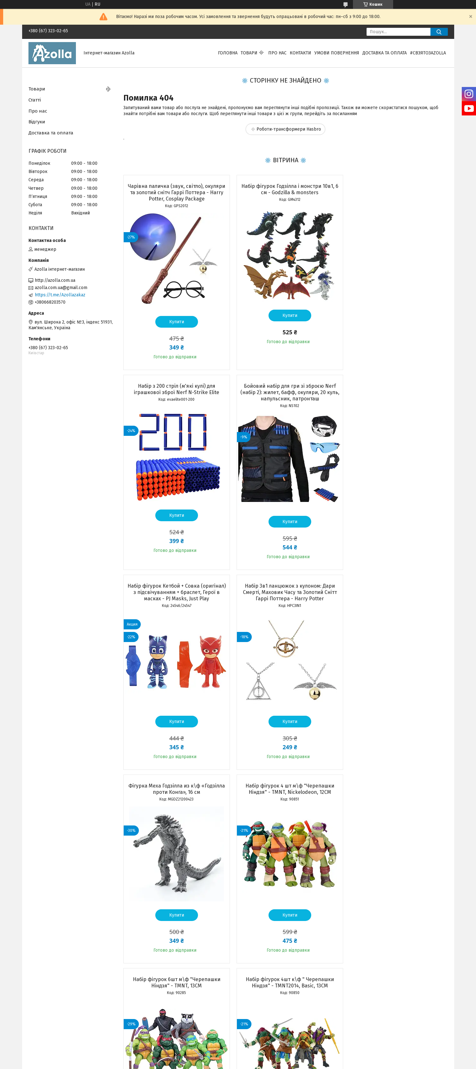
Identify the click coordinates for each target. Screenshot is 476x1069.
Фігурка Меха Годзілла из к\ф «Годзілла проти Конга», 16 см (175, 589)
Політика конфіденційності (286, 1063)
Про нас (277, 53)
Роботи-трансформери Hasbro (289, 129)
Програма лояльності (50, 1024)
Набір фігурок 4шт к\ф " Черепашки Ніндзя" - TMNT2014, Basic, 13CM (175, 782)
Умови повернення (336, 53)
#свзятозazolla (428, 53)
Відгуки (36, 122)
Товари (249, 53)
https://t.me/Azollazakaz (60, 295)
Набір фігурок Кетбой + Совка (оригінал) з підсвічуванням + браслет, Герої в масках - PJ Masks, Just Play (285, 392)
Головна (228, 53)
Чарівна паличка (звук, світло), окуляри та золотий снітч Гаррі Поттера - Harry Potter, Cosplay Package (175, 192)
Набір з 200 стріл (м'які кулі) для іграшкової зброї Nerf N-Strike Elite (395, 189)
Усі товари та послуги (171, 977)
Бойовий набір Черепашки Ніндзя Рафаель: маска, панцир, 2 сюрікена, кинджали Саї (395, 785)
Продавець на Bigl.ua (238, 1057)
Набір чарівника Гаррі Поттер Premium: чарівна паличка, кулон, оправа (285, 782)
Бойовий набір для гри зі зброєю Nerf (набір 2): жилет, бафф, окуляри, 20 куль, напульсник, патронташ (175, 392)
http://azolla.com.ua (55, 280)
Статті (34, 100)
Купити (175, 321)
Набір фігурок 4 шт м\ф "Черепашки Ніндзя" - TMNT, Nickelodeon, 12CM (285, 589)
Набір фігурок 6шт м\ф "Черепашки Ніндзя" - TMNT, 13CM (395, 589)
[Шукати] (439, 32)
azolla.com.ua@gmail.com (61, 287)
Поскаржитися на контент (236, 1063)
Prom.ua (268, 1051)
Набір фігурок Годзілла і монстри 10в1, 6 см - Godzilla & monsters (285, 189)
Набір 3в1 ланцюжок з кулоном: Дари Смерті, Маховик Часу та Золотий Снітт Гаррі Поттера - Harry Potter (395, 392)
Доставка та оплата (384, 53)
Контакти (300, 53)
